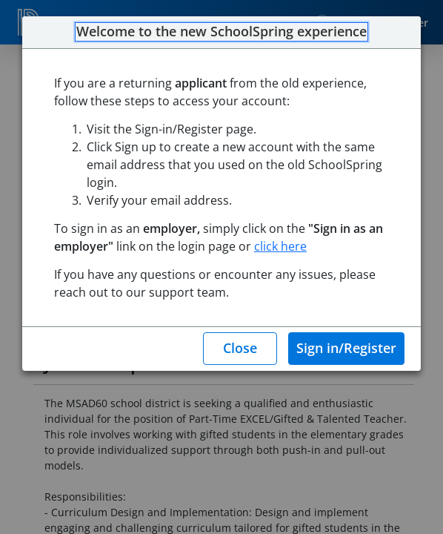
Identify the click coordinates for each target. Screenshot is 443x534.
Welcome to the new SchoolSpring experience (221, 32)
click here (280, 246)
